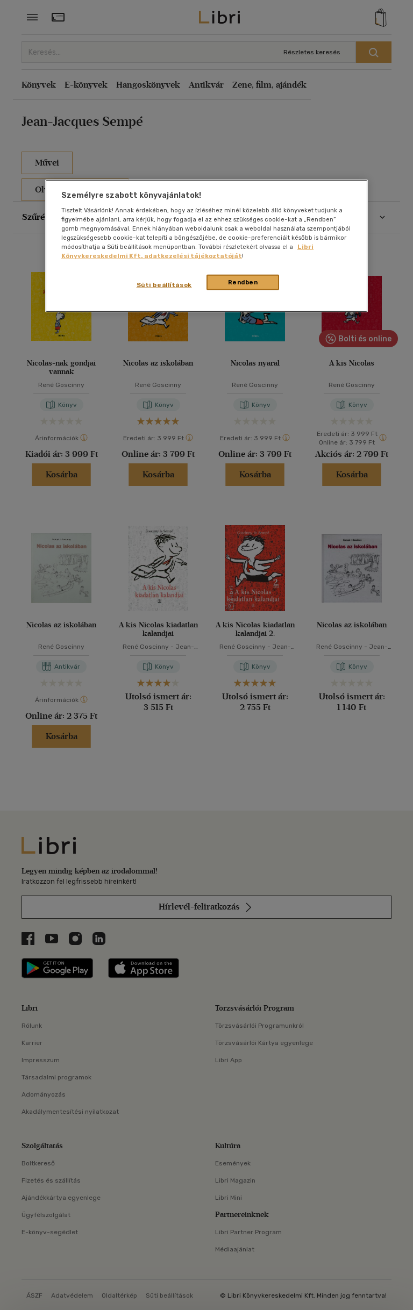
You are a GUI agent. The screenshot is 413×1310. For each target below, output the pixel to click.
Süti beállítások (164, 284)
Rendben (243, 281)
